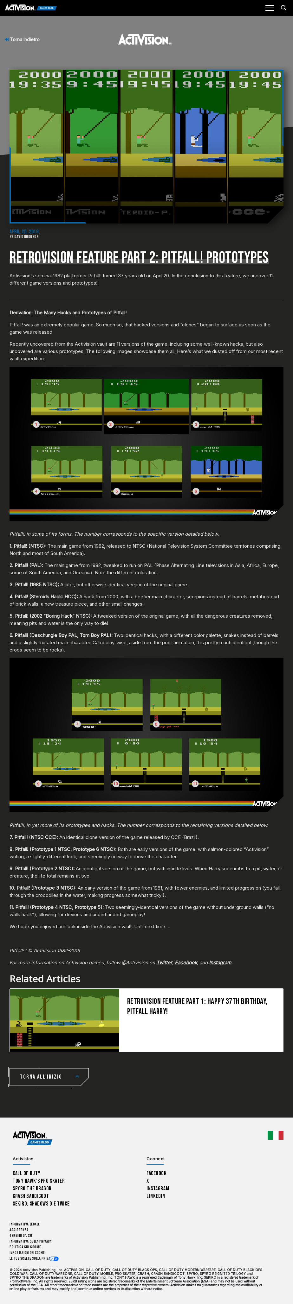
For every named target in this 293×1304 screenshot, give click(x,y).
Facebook (156, 1173)
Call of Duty (27, 1173)
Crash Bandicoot (31, 1196)
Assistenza (19, 1230)
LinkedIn (155, 1196)
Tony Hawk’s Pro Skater (39, 1181)
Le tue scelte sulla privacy (32, 1258)
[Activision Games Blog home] (32, 1138)
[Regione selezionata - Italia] (275, 1135)
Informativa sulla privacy (31, 1241)
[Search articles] (284, 8)
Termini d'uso (21, 1235)
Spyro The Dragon (32, 1188)
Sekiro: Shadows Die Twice (41, 1203)
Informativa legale (25, 1224)
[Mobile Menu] (269, 8)
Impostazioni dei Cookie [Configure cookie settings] (27, 1252)
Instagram (157, 1188)
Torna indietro (22, 39)
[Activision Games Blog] (31, 8)
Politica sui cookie (25, 1247)
